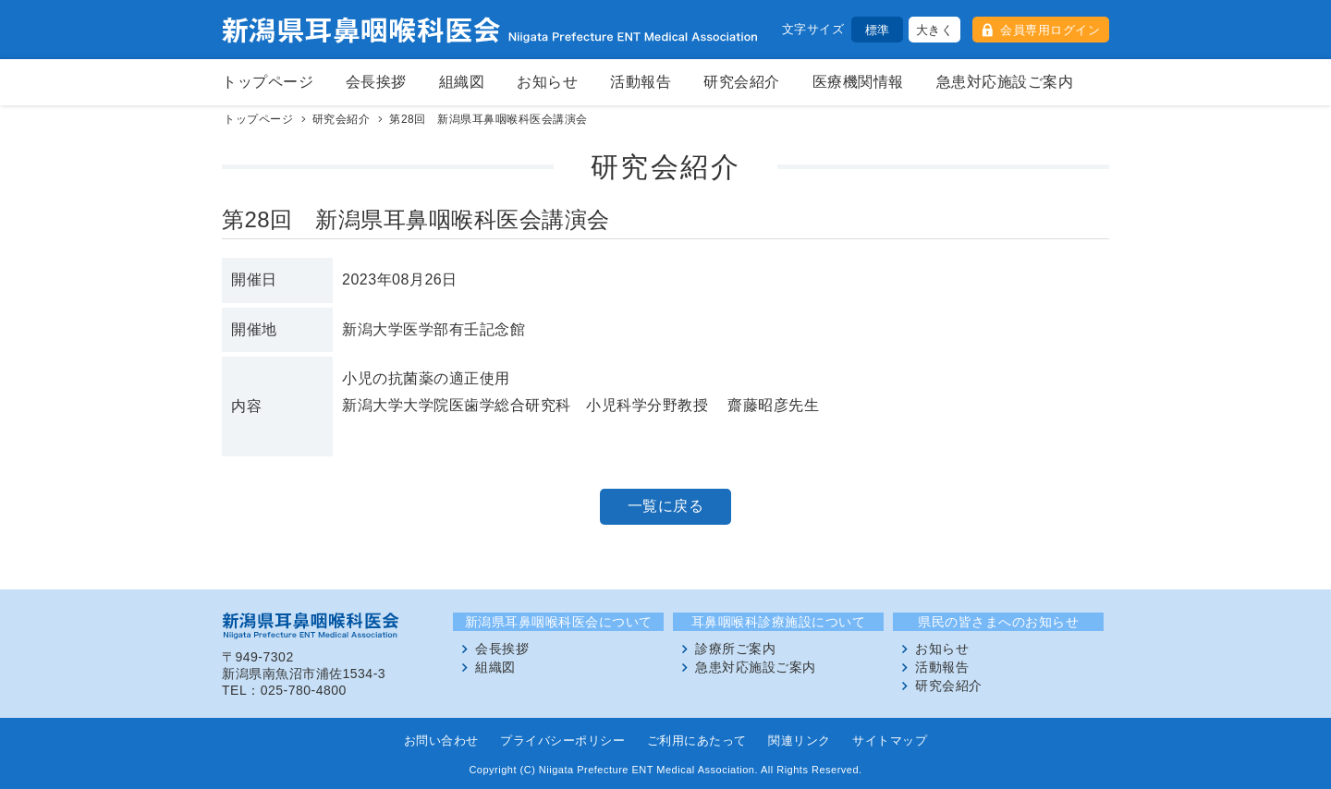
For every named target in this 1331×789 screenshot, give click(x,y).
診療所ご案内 (735, 648)
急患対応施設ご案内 (1005, 82)
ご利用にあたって (697, 740)
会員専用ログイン (1050, 30)
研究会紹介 (741, 82)
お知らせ (547, 82)
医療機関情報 (858, 82)
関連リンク (799, 740)
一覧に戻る (666, 506)
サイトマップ (889, 740)
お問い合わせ (441, 740)
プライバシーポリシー (562, 740)
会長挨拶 (376, 82)
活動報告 (640, 82)
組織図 (462, 82)
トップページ (267, 82)
